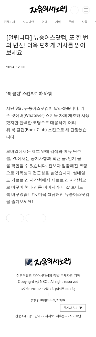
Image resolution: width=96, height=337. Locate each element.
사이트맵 (75, 316)
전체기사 (9, 22)
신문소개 (21, 316)
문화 (71, 22)
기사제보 (48, 316)
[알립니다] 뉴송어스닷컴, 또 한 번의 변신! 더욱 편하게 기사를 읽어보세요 (47, 45)
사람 (84, 22)
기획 (58, 22)
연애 (44, 22)
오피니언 (28, 22)
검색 (74, 10)
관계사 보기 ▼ (72, 308)
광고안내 (34, 316)
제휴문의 (61, 316)
